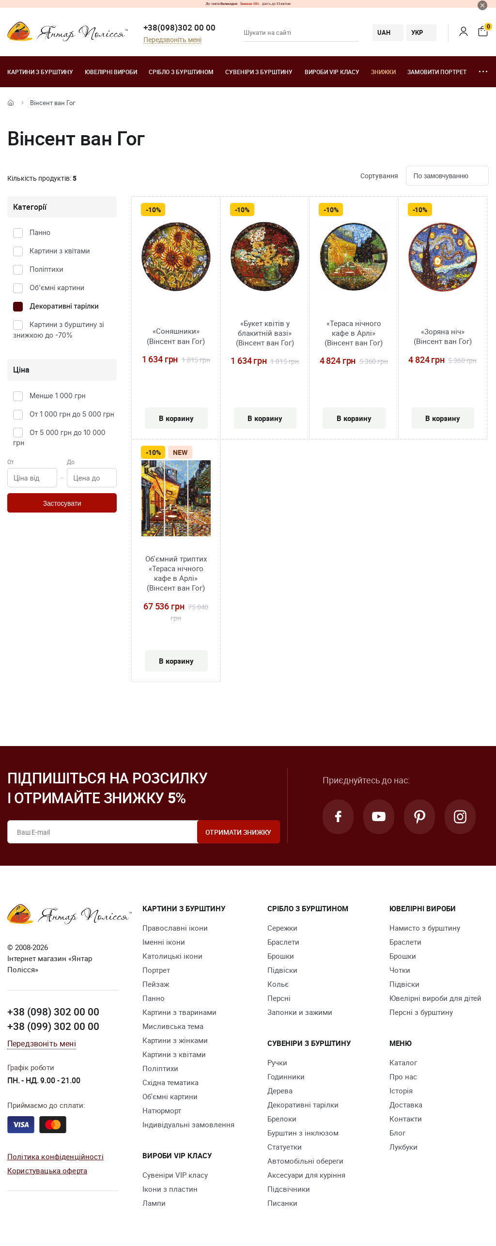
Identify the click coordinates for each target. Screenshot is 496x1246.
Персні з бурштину (421, 1012)
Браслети (283, 942)
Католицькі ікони (172, 956)
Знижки (383, 72)
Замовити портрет (436, 72)
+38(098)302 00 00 (179, 27)
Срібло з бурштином (181, 72)
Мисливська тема (172, 1026)
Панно (40, 232)
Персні (279, 998)
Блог (397, 1132)
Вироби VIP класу (332, 72)
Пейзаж (155, 984)
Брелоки (281, 1118)
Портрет (156, 970)
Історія (401, 1090)
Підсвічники (288, 1189)
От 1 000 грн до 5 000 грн (72, 414)
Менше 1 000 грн (58, 395)
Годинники (286, 1076)
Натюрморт (161, 1110)
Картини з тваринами (179, 1012)
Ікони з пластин (170, 1189)
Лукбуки (403, 1147)
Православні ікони (175, 928)
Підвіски (282, 970)
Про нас (403, 1076)
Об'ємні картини (57, 287)
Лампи (154, 1203)
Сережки (282, 928)
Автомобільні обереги (305, 1161)
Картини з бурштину (40, 72)
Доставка (405, 1104)
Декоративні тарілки (64, 306)
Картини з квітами (60, 251)
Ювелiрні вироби (111, 72)
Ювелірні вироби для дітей (435, 998)
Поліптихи (46, 269)
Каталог (403, 1062)
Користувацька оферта (47, 1170)
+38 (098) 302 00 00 (53, 1011)
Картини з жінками (175, 1040)
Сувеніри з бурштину (259, 72)
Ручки (277, 1062)
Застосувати (62, 503)
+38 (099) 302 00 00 (53, 1026)
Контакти (405, 1118)
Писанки (282, 1203)
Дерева (280, 1090)
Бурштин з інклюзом (303, 1132)
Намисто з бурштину (424, 928)
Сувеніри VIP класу (175, 1175)
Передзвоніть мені (172, 40)
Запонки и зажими (299, 1012)
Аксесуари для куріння (306, 1175)
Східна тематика (170, 1082)
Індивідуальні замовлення (188, 1124)
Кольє (278, 984)
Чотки (399, 970)
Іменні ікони (163, 942)
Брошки (280, 956)
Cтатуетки (284, 1147)
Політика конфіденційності (55, 1156)
